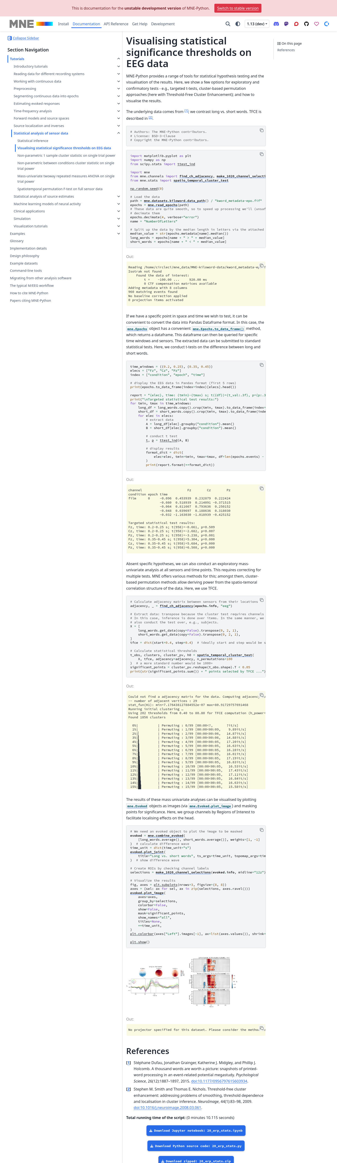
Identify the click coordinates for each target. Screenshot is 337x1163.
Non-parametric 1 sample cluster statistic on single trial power (49, 175)
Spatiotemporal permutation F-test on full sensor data (47, 214)
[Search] (228, 24)
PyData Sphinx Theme (297, 1156)
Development (163, 23)
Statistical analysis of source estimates (44, 224)
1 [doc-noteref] (150, 93)
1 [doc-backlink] (92, 1029)
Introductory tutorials (31, 66)
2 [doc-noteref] (250, 93)
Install (63, 23)
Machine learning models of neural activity (41, 234)
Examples (17, 267)
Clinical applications (29, 244)
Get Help (139, 23)
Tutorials (17, 59)
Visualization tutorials (31, 259)
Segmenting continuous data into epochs (40, 104)
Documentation (86, 23)
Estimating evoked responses (37, 114)
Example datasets (24, 296)
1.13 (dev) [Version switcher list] (255, 23)
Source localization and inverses (39, 137)
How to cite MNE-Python (29, 326)
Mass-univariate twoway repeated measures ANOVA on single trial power (47, 201)
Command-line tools (26, 304)
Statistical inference (32, 151)
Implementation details (28, 282)
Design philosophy (24, 289)
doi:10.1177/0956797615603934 (228, 1041)
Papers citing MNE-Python (30, 333)
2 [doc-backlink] (92, 1049)
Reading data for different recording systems (42, 77)
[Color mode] (238, 24)
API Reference (116, 23)
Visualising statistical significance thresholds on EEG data (44, 162)
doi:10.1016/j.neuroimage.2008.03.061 (186, 1061)
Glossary (16, 274)
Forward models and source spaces (41, 129)
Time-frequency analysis (33, 122)
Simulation (22, 252)
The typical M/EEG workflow (32, 319)
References (286, 50)
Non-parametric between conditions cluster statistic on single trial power (45, 188)
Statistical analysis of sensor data (41, 144)
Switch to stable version (238, 8)
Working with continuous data (37, 86)
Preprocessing (25, 94)
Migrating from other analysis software (40, 311)
